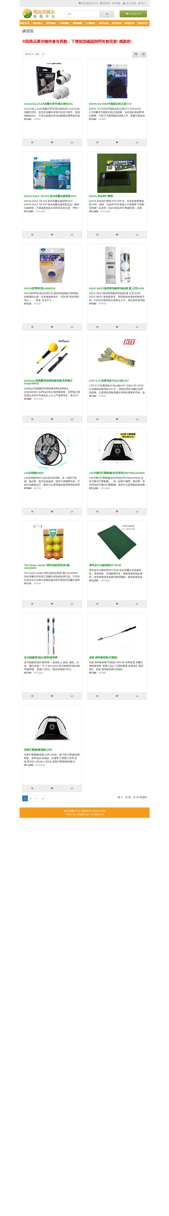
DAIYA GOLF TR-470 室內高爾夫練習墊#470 (50, 196)
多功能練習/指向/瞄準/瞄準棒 (41, 657)
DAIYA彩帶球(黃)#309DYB (39, 288)
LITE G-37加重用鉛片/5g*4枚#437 (109, 380)
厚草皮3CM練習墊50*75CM (105, 565)
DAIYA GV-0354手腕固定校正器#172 (110, 103)
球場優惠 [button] (64, 23)
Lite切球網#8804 (34, 472)
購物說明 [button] (130, 23)
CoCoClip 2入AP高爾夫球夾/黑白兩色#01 (48, 103)
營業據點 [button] (51, 23)
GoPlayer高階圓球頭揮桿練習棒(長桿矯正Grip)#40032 (48, 382)
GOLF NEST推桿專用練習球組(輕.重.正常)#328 (116, 288)
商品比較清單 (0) (133, 31)
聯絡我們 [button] (143, 23)
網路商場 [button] (25, 23)
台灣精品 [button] (90, 23)
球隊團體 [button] (77, 23)
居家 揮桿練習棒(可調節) (103, 657)
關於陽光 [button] (38, 23)
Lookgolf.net (82, 814)
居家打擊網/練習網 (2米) (38, 749)
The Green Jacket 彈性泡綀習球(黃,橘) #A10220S (47, 567)
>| (42, 798)
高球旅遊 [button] (104, 23)
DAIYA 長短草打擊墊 (101, 196)
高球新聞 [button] (117, 23)
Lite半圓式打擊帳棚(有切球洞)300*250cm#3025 (117, 472)
